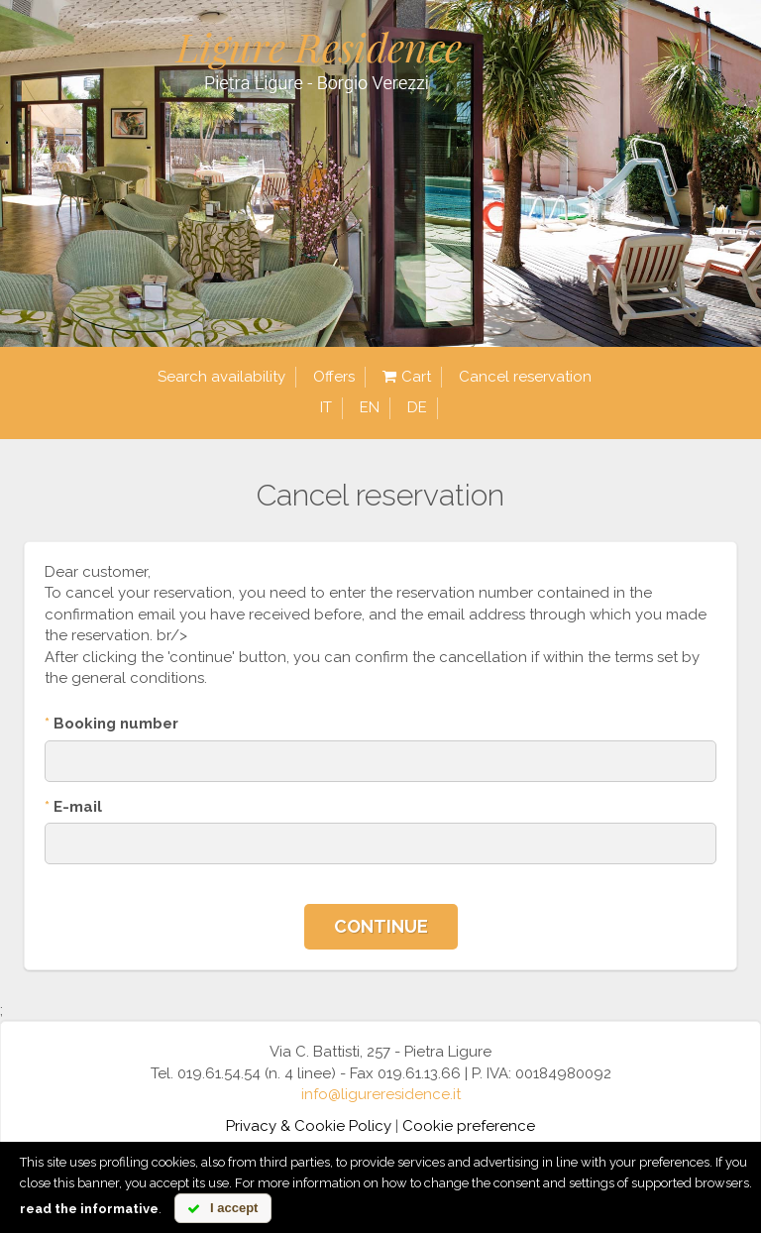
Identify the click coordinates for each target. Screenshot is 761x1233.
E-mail (73, 807)
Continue (381, 926)
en (370, 407)
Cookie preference (468, 1126)
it (326, 407)
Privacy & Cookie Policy (308, 1126)
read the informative (89, 1208)
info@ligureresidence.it (381, 1094)
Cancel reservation (525, 377)
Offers (334, 377)
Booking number (111, 723)
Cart (406, 377)
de (417, 407)
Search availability (221, 377)
